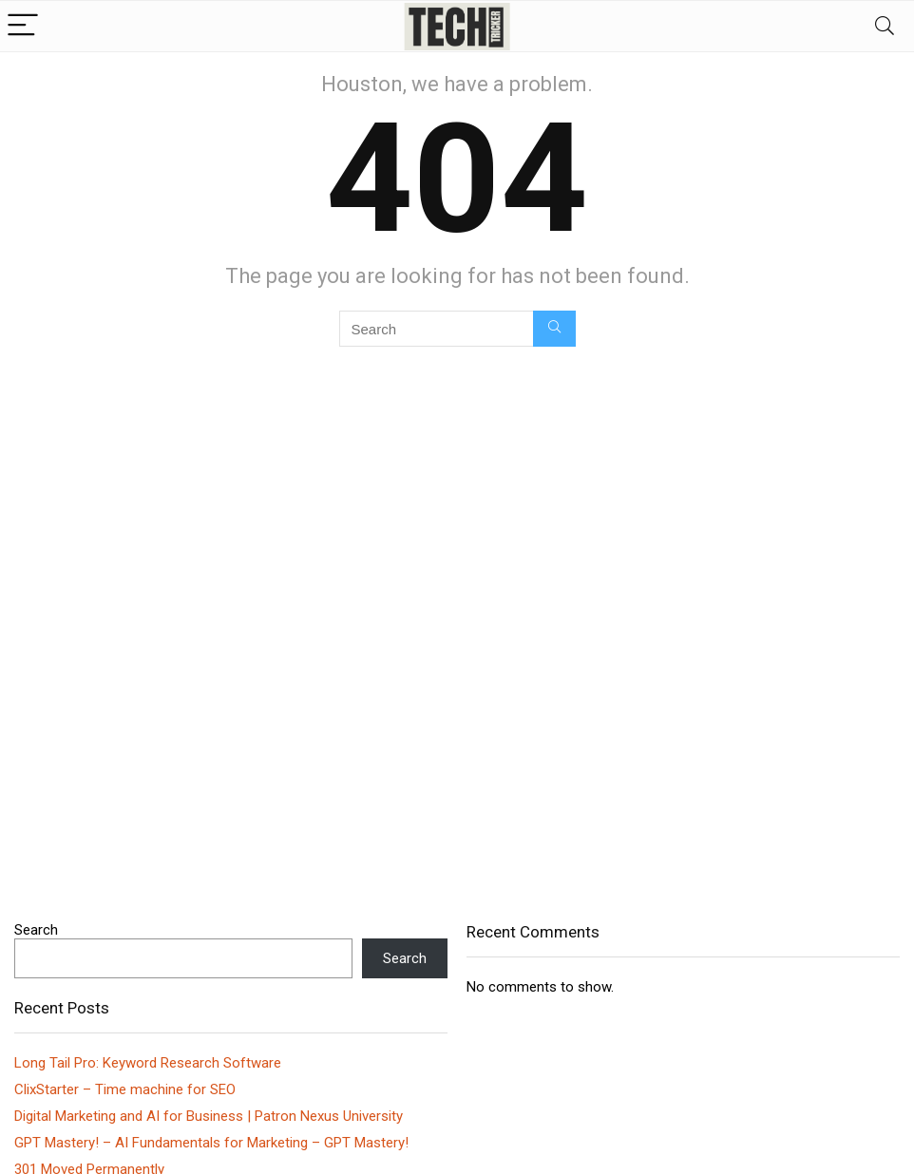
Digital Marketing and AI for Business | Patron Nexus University (208, 1116)
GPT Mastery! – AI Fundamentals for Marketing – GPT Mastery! (211, 1142)
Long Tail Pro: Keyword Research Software (147, 1062)
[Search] (884, 26)
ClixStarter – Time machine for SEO (125, 1089)
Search (36, 929)
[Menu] (23, 26)
